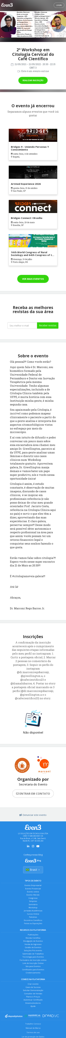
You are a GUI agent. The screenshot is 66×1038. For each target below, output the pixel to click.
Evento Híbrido (33, 895)
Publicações (33, 934)
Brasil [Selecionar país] (33, 870)
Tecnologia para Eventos (33, 957)
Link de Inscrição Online (33, 963)
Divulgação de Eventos (33, 941)
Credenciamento (33, 972)
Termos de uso (33, 1032)
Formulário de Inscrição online (33, 960)
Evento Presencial (33, 888)
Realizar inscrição (33, 80)
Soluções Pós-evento (33, 950)
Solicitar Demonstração (33, 990)
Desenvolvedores (33, 1003)
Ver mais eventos (33, 278)
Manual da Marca (33, 1028)
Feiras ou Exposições (33, 923)
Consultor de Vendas (33, 993)
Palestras (33, 917)
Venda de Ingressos (33, 944)
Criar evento (33, 984)
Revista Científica (33, 938)
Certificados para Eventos (33, 969)
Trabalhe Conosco (33, 1023)
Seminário (33, 904)
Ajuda (33, 1006)
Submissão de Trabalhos (33, 953)
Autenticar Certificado (33, 999)
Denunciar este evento (33, 814)
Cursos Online (33, 914)
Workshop (33, 907)
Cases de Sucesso (33, 987)
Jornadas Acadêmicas (33, 910)
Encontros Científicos (33, 920)
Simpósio (33, 901)
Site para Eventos (33, 966)
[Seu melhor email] (22, 325)
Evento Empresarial (33, 885)
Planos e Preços (33, 996)
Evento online (33, 891)
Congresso (33, 898)
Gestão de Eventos (33, 947)
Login (59, 5)
